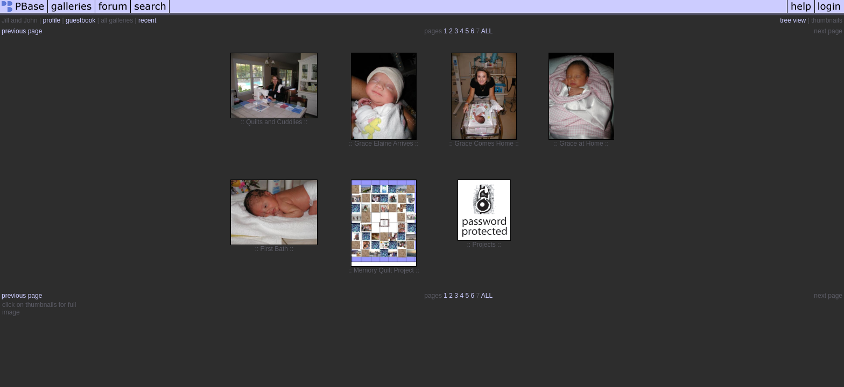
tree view (793, 20)
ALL (487, 31)
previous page (22, 31)
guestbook (80, 20)
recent (147, 20)
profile (52, 20)
